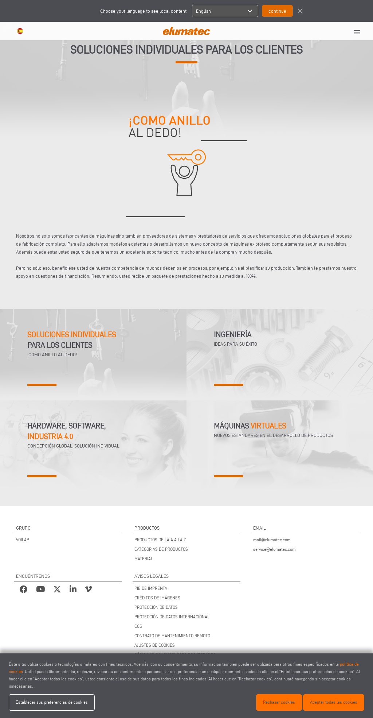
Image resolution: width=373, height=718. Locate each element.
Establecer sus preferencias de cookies (52, 702)
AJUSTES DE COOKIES (154, 645)
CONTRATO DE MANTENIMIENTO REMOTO (172, 635)
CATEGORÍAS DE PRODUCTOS (161, 549)
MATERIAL (143, 558)
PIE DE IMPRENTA (150, 588)
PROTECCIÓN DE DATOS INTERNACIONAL (171, 616)
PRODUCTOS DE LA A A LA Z (160, 539)
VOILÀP (22, 539)
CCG (138, 626)
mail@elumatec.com (272, 539)
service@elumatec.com (274, 549)
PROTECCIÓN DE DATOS (156, 607)
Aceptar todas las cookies (333, 702)
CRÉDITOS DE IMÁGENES (157, 597)
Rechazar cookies (279, 702)
